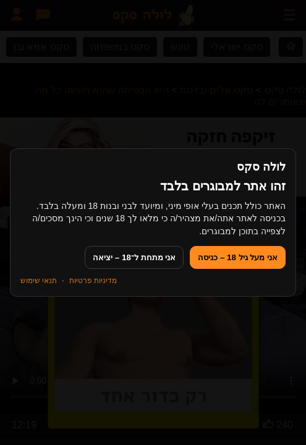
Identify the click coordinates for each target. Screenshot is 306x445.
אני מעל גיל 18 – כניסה (238, 257)
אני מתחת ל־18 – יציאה (134, 257)
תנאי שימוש (38, 280)
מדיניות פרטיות (93, 280)
